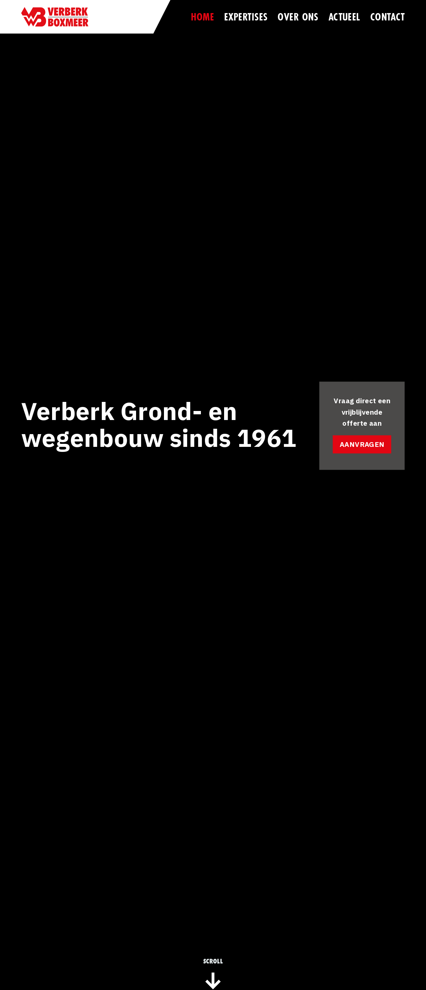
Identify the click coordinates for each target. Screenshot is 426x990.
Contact (387, 16)
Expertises (245, 16)
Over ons (298, 16)
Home (202, 16)
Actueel (344, 16)
